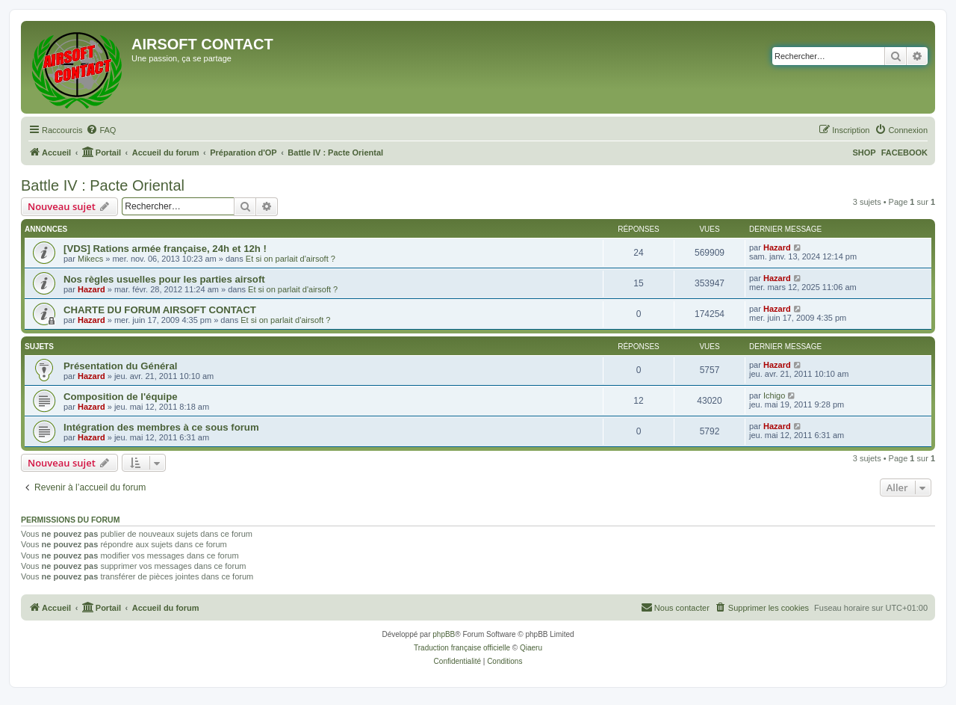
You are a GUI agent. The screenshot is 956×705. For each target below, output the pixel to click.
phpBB (443, 634)
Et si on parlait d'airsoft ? (290, 258)
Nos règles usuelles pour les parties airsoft (164, 279)
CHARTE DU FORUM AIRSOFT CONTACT (159, 309)
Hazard (777, 247)
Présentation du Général (120, 366)
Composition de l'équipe (120, 396)
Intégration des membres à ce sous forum (161, 427)
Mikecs (90, 258)
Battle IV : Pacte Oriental (102, 185)
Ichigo (774, 395)
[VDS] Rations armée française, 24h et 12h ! (165, 248)
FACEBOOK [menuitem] (904, 152)
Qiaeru (531, 648)
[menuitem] (101, 130)
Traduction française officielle (462, 648)
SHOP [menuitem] (863, 152)
